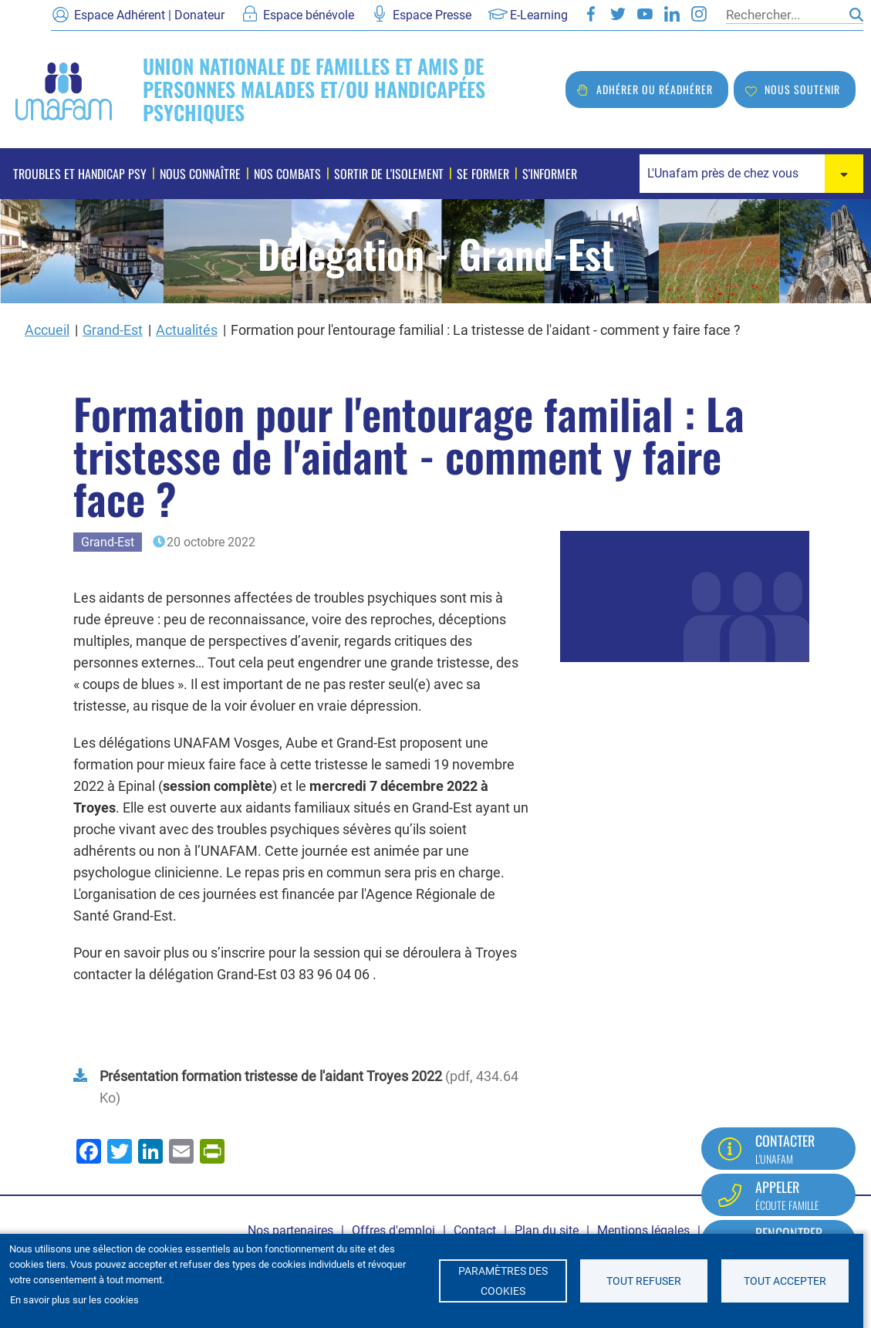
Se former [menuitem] (483, 173)
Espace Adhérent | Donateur (149, 15)
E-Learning (539, 15)
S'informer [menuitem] (549, 173)
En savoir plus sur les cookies (74, 1300)
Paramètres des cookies (503, 1281)
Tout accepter (785, 1281)
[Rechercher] (784, 14)
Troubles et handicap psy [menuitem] (80, 173)
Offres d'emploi (393, 1230)
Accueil (47, 330)
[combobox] (751, 173)
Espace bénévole (308, 15)
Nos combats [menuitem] (287, 173)
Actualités (187, 330)
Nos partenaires (290, 1230)
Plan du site (547, 1230)
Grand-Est (113, 330)
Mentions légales (643, 1230)
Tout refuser (643, 1281)
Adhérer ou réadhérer (654, 89)
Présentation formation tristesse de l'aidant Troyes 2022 (271, 1076)
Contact (475, 1230)
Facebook (591, 14)
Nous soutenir (802, 89)
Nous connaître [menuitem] (200, 173)
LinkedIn (672, 14)
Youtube (645, 14)
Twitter (618, 14)
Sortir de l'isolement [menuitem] (389, 173)
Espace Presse (432, 15)
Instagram (699, 14)
